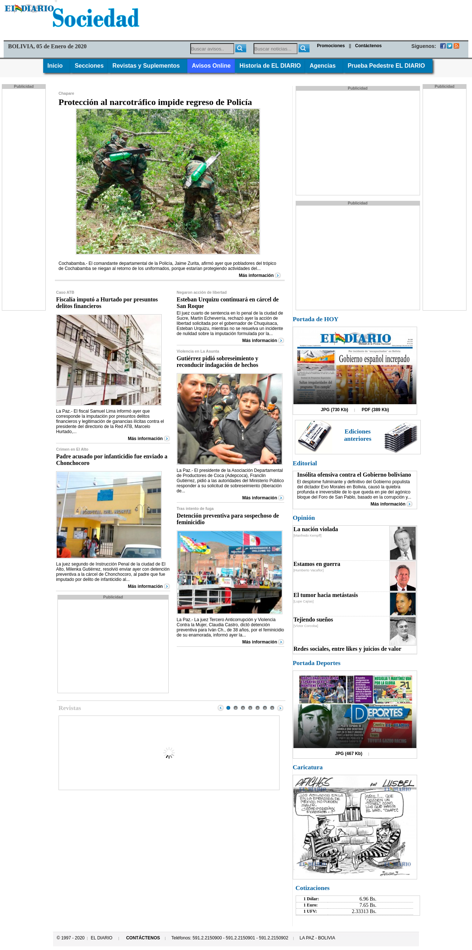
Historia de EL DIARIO (270, 66)
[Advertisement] (24, 199)
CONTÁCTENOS (143, 937)
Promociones (331, 45)
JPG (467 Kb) (349, 753)
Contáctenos (368, 45)
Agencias (324, 66)
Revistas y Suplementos (147, 66)
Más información (256, 275)
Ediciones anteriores (357, 435)
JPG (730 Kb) (334, 409)
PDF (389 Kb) (375, 409)
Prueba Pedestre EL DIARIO (388, 66)
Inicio (57, 66)
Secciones (89, 66)
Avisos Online (211, 66)
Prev (220, 708)
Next (280, 708)
